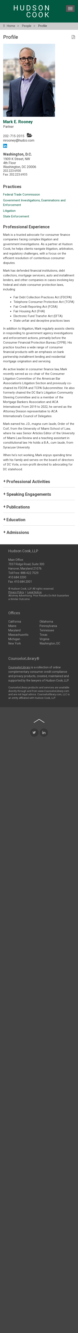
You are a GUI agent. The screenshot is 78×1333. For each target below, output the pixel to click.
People (26, 26)
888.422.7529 (29, 572)
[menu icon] (70, 8)
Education (15, 519)
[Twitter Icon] (34, 779)
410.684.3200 (17, 576)
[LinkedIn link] (5, 145)
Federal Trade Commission (21, 194)
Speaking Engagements (28, 494)
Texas (43, 634)
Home (11, 26)
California (14, 621)
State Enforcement (16, 216)
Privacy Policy (16, 591)
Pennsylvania (48, 625)
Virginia (44, 638)
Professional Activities (28, 481)
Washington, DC (50, 643)
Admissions (17, 532)
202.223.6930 (12, 171)
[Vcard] (29, 135)
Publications (18, 507)
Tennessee (47, 630)
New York (14, 643)
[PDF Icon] (73, 37)
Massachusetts (18, 634)
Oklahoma (46, 621)
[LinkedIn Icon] (44, 779)
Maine (12, 625)
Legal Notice (34, 591)
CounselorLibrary (19, 667)
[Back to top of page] (39, 767)
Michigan (14, 638)
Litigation (9, 211)
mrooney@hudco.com (18, 140)
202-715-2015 (13, 136)
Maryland (14, 630)
